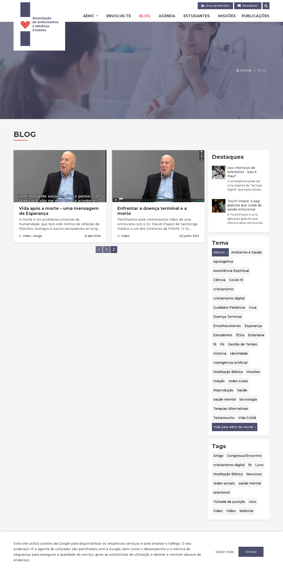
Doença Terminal (227, 317)
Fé (222, 344)
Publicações (255, 16)
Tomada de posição (229, 502)
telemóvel (221, 492)
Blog (144, 16)
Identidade (239, 353)
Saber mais (225, 552)
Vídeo (231, 511)
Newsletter (248, 5)
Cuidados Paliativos (229, 307)
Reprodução (223, 390)
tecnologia (248, 399)
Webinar (246, 511)
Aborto (219, 252)
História (219, 353)
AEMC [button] (89, 16)
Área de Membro (215, 5)
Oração (219, 381)
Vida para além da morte (233, 427)
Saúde (242, 390)
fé (214, 344)
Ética (240, 335)
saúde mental (224, 399)
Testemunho (224, 418)
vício (252, 502)
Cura (252, 307)
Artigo (218, 456)
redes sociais (224, 483)
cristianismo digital (229, 298)
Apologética (223, 261)
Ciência (219, 280)
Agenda (167, 16)
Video (218, 511)
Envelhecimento (227, 326)
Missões (227, 16)
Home (244, 71)
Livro (259, 465)
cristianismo (223, 289)
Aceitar (251, 552)
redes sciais (238, 381)
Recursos (254, 474)
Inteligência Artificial (230, 363)
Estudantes (196, 16)
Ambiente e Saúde (246, 252)
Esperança (253, 326)
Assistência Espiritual (231, 271)
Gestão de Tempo (242, 344)
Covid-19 (236, 280)
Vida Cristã (247, 418)
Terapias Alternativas (230, 409)
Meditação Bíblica (228, 372)
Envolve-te (118, 16)
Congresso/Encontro (244, 456)
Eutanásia (256, 335)
